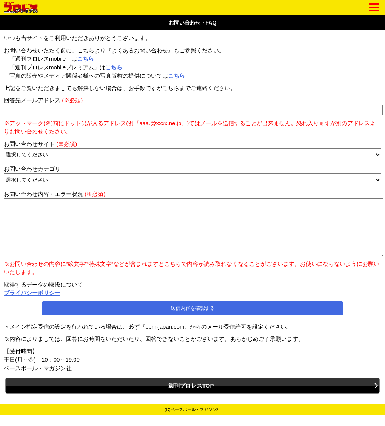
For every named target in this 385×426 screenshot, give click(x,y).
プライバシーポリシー (32, 304)
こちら (85, 58)
